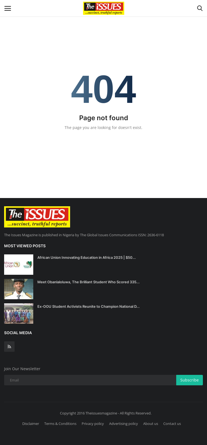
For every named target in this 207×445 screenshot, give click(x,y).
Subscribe (189, 380)
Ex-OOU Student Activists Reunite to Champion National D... (88, 306)
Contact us (172, 423)
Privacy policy (93, 423)
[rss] (9, 346)
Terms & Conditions (60, 423)
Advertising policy (123, 423)
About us (150, 423)
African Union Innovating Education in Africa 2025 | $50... (86, 257)
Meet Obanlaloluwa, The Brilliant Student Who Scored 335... (88, 282)
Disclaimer (30, 423)
